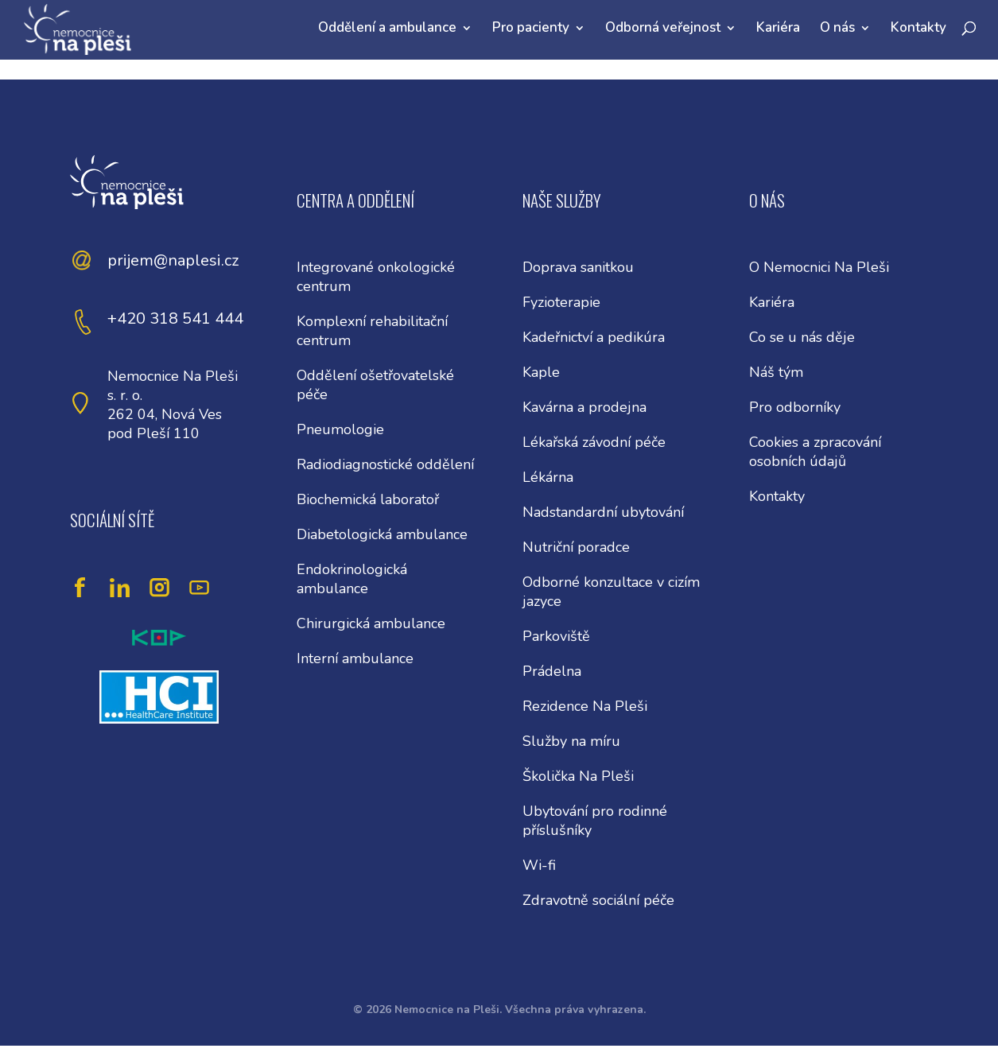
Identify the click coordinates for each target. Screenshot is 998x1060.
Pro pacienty (530, 27)
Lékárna (547, 477)
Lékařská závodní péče (594, 442)
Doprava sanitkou (578, 267)
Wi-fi (539, 865)
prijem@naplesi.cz (173, 260)
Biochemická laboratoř (368, 499)
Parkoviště (556, 636)
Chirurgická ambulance (371, 623)
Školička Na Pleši (578, 776)
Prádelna (551, 671)
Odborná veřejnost (662, 27)
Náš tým (776, 372)
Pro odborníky (795, 407)
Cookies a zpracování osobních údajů (815, 452)
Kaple (541, 372)
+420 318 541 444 (175, 318)
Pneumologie (340, 429)
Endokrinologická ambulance (352, 579)
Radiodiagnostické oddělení (385, 464)
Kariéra (778, 27)
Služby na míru (571, 741)
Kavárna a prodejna (584, 407)
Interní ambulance (355, 658)
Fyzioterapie (561, 302)
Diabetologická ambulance (382, 534)
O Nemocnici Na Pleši (819, 267)
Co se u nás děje (802, 337)
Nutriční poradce (576, 547)
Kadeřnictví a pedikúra (593, 337)
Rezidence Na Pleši (584, 706)
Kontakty (918, 27)
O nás (837, 27)
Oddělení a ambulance (387, 27)
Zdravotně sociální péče (598, 900)
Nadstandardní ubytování (603, 512)
